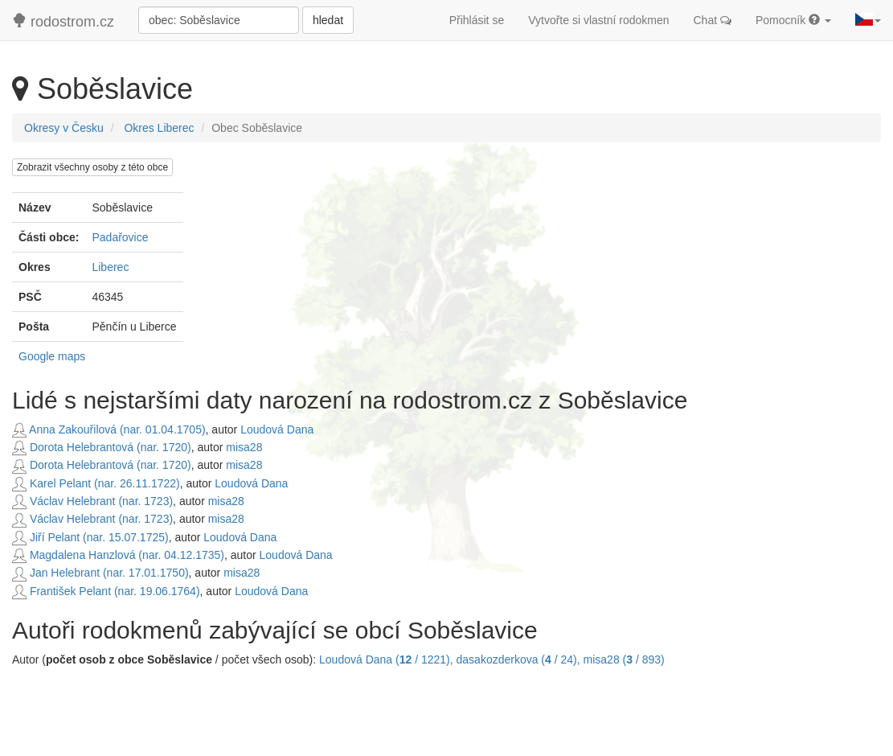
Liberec (110, 267)
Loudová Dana (276, 429)
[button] (868, 20)
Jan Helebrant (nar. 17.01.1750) (100, 572)
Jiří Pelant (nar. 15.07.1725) (90, 537)
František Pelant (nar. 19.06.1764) (106, 591)
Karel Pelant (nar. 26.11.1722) (96, 483)
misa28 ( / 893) (624, 659)
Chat (712, 20)
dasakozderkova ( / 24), (520, 659)
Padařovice (120, 237)
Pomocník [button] (793, 20)
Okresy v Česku (64, 127)
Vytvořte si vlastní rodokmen (598, 20)
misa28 (244, 447)
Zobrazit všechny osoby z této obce (92, 167)
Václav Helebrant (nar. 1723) (92, 501)
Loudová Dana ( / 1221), (387, 659)
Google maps (51, 356)
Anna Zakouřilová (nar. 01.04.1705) (109, 429)
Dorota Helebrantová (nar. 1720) (101, 447)
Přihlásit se (476, 20)
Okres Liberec (159, 127)
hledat (328, 20)
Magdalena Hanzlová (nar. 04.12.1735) (118, 555)
